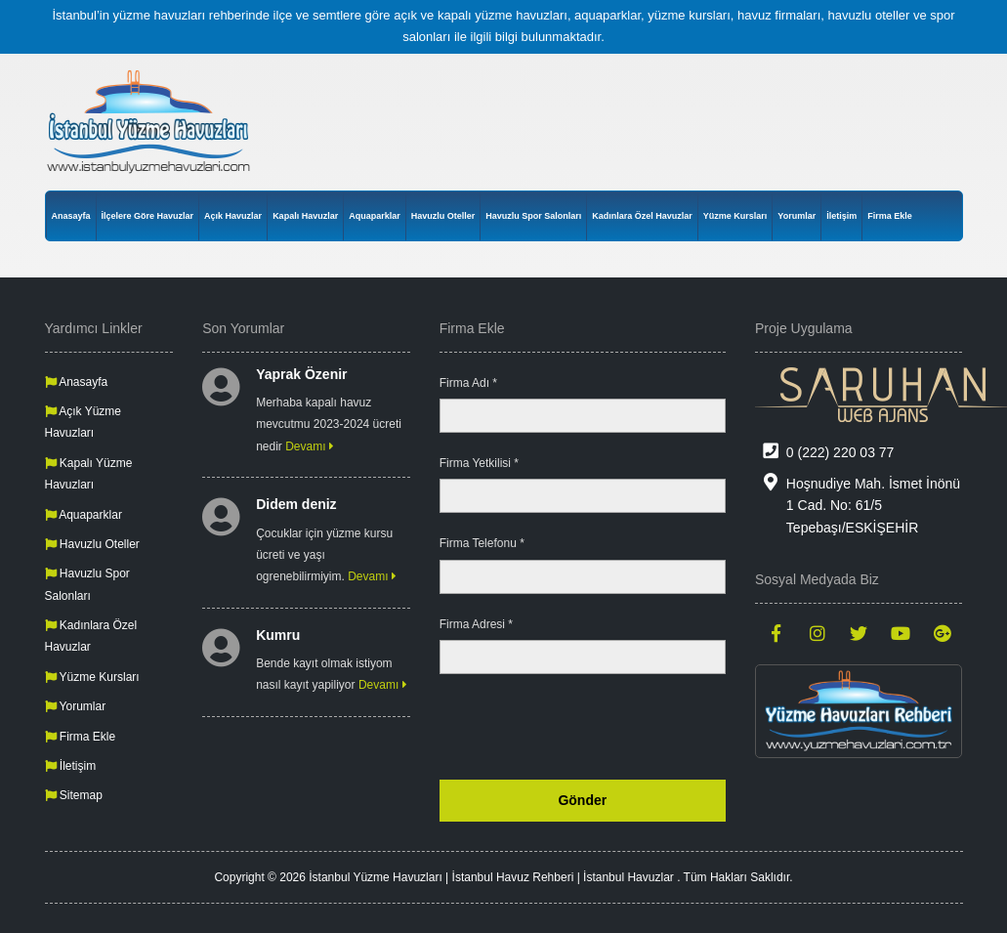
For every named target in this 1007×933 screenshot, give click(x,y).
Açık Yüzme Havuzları (83, 422)
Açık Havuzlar (233, 216)
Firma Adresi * (476, 624)
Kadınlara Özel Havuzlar (642, 216)
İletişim (841, 216)
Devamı (309, 446)
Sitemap (74, 795)
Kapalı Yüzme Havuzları (89, 473)
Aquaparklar (374, 216)
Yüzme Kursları (735, 216)
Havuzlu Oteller (443, 216)
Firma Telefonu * (482, 543)
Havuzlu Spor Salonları (533, 216)
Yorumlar (796, 216)
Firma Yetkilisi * (479, 463)
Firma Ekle (889, 216)
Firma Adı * (468, 383)
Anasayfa (71, 216)
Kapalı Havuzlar (305, 216)
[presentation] (577, 727)
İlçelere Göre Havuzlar (148, 216)
